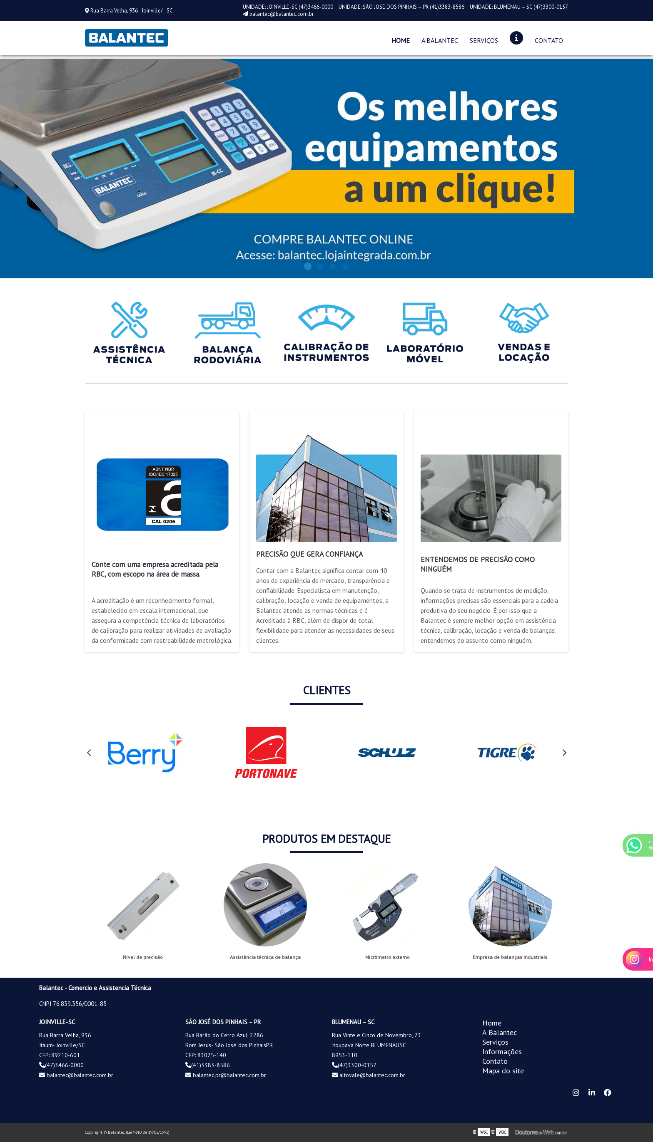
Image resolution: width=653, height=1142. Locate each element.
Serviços (484, 40)
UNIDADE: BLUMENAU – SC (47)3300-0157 (519, 6)
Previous (89, 752)
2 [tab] (320, 268)
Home (400, 40)
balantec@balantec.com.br (278, 13)
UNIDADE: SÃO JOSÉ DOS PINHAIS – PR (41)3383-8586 (402, 6)
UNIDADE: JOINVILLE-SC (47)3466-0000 (288, 6)
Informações (502, 1051)
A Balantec (439, 40)
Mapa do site (503, 1070)
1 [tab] (308, 268)
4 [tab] (345, 268)
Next (564, 752)
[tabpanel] (326, 168)
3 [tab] (333, 268)
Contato (549, 40)
